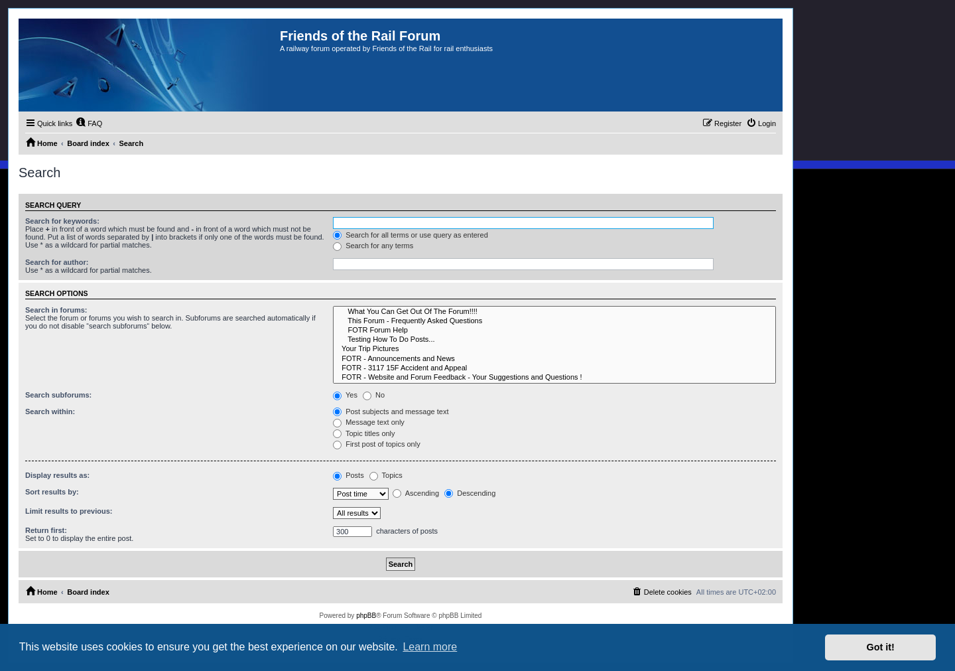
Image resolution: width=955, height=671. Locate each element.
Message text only (369, 422)
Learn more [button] (430, 646)
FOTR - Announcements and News (554, 359)
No (374, 395)
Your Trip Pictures (554, 349)
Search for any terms (373, 246)
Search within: (50, 411)
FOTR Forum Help (554, 330)
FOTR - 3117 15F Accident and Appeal (554, 368)
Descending (469, 493)
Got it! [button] (881, 647)
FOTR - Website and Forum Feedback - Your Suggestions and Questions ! (554, 377)
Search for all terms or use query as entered (410, 235)
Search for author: (56, 262)
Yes (345, 395)
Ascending (416, 493)
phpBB (366, 615)
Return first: (46, 530)
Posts (348, 475)
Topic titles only (364, 433)
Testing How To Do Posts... (554, 339)
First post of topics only (376, 444)
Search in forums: (56, 310)
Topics (386, 475)
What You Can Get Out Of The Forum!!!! (554, 312)
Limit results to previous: (68, 511)
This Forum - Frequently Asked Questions (554, 321)
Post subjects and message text (390, 411)
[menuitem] (89, 123)
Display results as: (57, 475)
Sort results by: (52, 492)
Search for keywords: (62, 221)
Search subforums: (58, 395)
